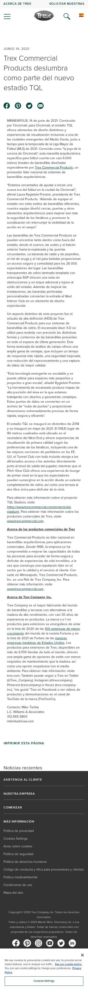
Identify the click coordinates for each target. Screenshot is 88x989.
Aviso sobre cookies (18, 846)
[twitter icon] (29, 106)
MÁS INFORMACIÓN (19, 821)
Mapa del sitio (13, 892)
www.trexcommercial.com (25, 521)
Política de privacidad (19, 830)
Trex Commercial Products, (54, 167)
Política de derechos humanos (25, 861)
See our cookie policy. (68, 964)
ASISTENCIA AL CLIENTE (23, 780)
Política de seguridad (18, 854)
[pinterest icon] (18, 106)
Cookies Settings (15, 838)
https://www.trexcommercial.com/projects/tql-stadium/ (39, 509)
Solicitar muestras (66, 3)
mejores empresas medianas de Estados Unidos (37, 640)
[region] (44, 968)
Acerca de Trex (17, 3)
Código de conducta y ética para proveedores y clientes (44, 869)
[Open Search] (67, 16)
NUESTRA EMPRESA (19, 794)
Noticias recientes (23, 767)
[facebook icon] (7, 106)
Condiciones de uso (18, 884)
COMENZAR (13, 807)
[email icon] (40, 106)
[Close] (82, 955)
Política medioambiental (20, 877)
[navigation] (44, 11)
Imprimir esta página (24, 743)
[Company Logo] (44, 16)
